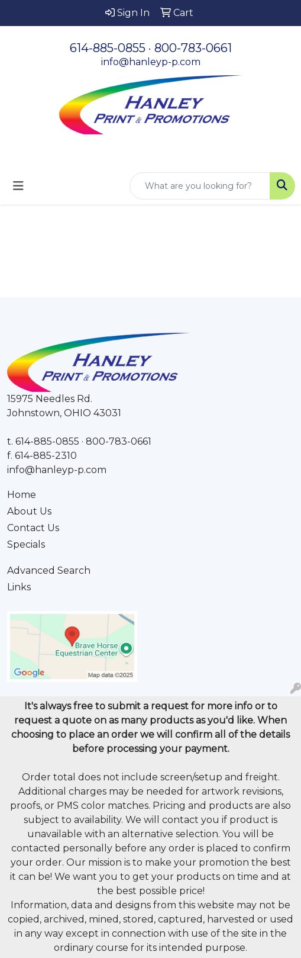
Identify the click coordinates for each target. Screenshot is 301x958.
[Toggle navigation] (18, 186)
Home (21, 494)
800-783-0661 (193, 48)
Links (19, 587)
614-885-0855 (107, 48)
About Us (29, 511)
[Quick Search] (200, 186)
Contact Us (33, 527)
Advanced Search (48, 570)
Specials (26, 544)
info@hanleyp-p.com (150, 61)
